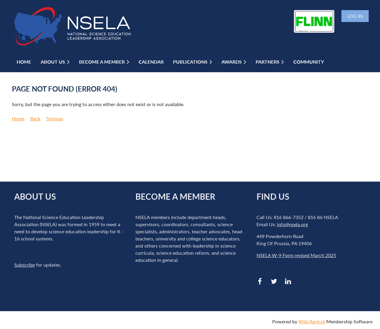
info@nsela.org (292, 224)
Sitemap (54, 118)
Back (35, 118)
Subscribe (24, 264)
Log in (355, 16)
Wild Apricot (311, 321)
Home (18, 118)
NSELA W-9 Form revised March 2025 (296, 255)
